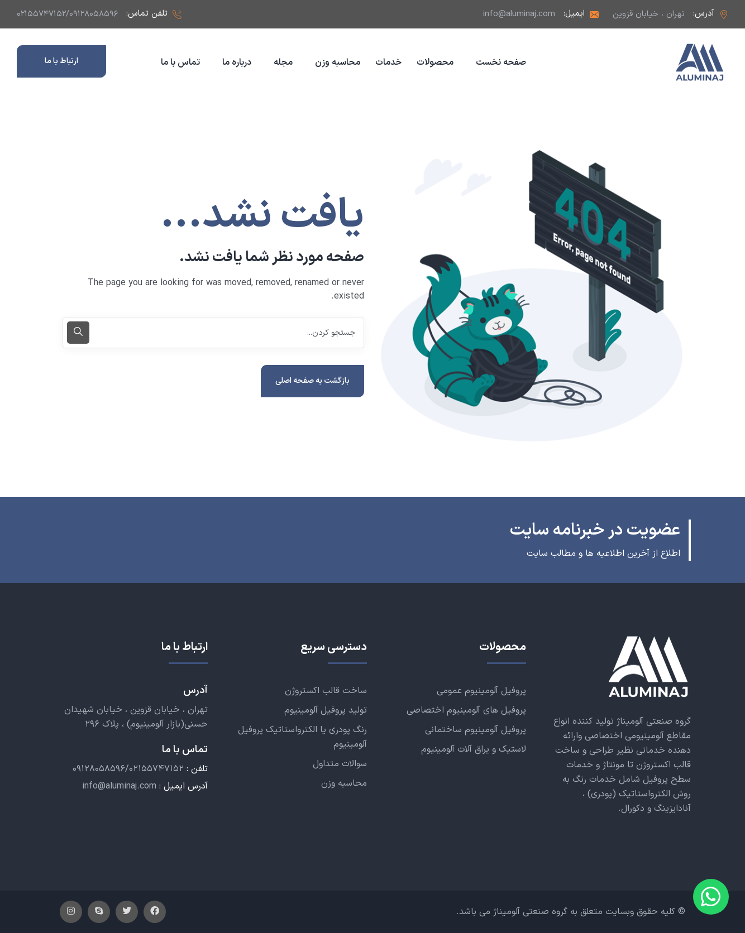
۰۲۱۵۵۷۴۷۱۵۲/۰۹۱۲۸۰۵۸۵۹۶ (67, 14)
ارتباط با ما (61, 61)
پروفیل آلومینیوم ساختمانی (475, 730)
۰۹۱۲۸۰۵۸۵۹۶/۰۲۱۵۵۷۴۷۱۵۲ (128, 769)
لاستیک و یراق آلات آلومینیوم (473, 749)
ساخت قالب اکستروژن (326, 691)
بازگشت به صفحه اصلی (312, 381)
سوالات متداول (340, 764)
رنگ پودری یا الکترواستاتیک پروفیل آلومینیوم (302, 737)
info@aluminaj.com (519, 14)
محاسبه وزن (344, 783)
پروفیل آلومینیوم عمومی (481, 691)
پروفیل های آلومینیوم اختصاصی (466, 710)
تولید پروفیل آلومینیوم (325, 710)
